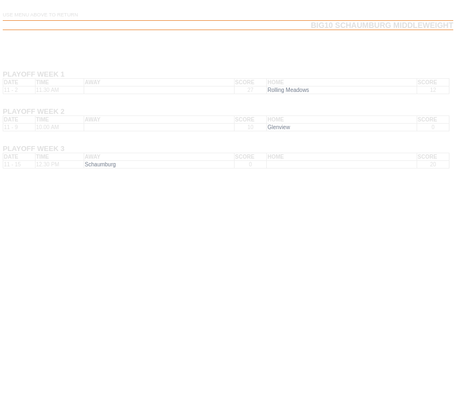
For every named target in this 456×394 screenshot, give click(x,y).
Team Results (289, 43)
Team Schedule (232, 43)
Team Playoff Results (414, 43)
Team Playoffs (345, 43)
